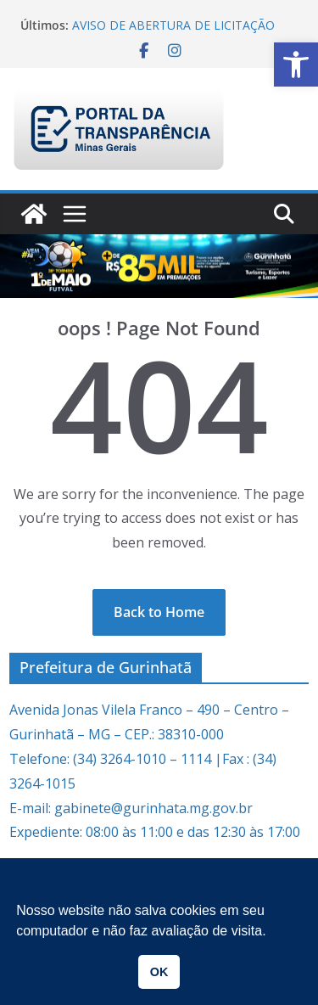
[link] (296, 64)
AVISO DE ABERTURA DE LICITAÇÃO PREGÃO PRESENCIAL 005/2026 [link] (173, 33)
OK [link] (159, 972)
